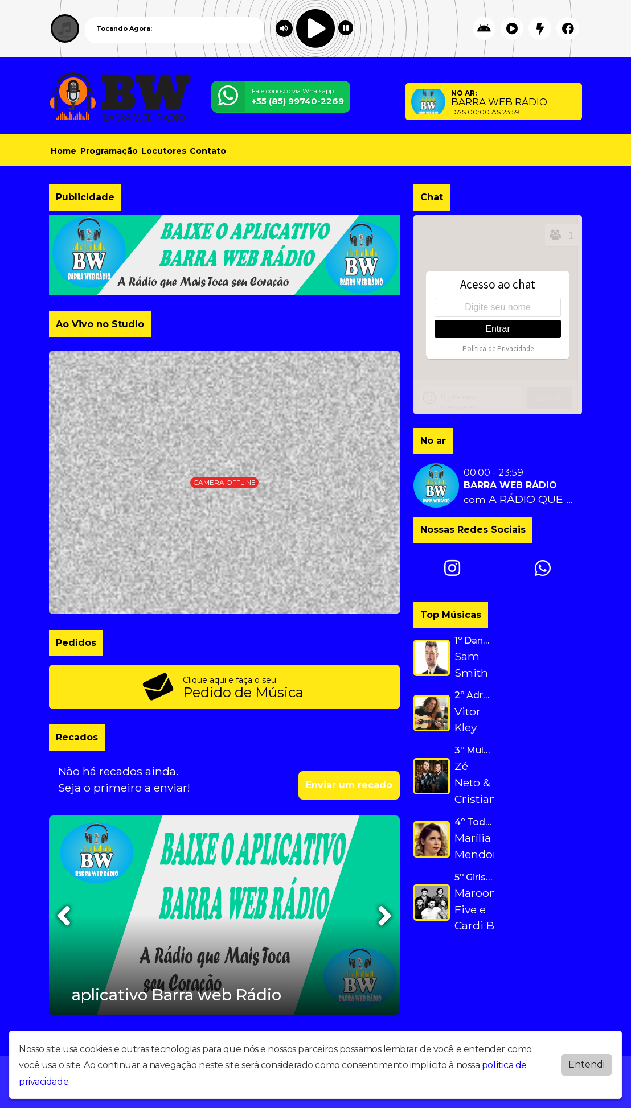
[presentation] (65, 916)
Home (63, 151)
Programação (109, 151)
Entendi (586, 1064)
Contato (208, 151)
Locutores (163, 151)
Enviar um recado (349, 785)
